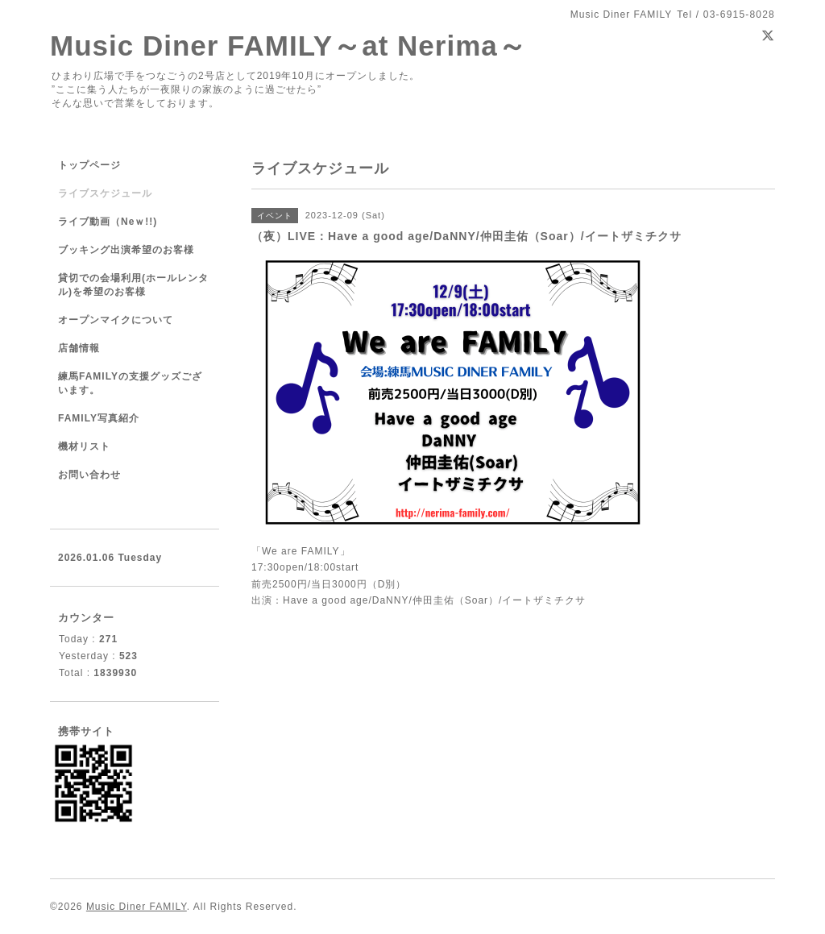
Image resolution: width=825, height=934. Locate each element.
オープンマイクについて (115, 320)
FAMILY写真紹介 (98, 418)
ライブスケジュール (105, 193)
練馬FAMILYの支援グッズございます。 (130, 383)
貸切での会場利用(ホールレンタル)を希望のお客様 (133, 284)
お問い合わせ (89, 474)
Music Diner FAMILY (136, 906)
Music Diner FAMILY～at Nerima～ (288, 45)
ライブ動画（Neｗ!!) (107, 221)
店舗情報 (79, 348)
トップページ (89, 165)
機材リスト (84, 446)
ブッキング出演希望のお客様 (126, 249)
